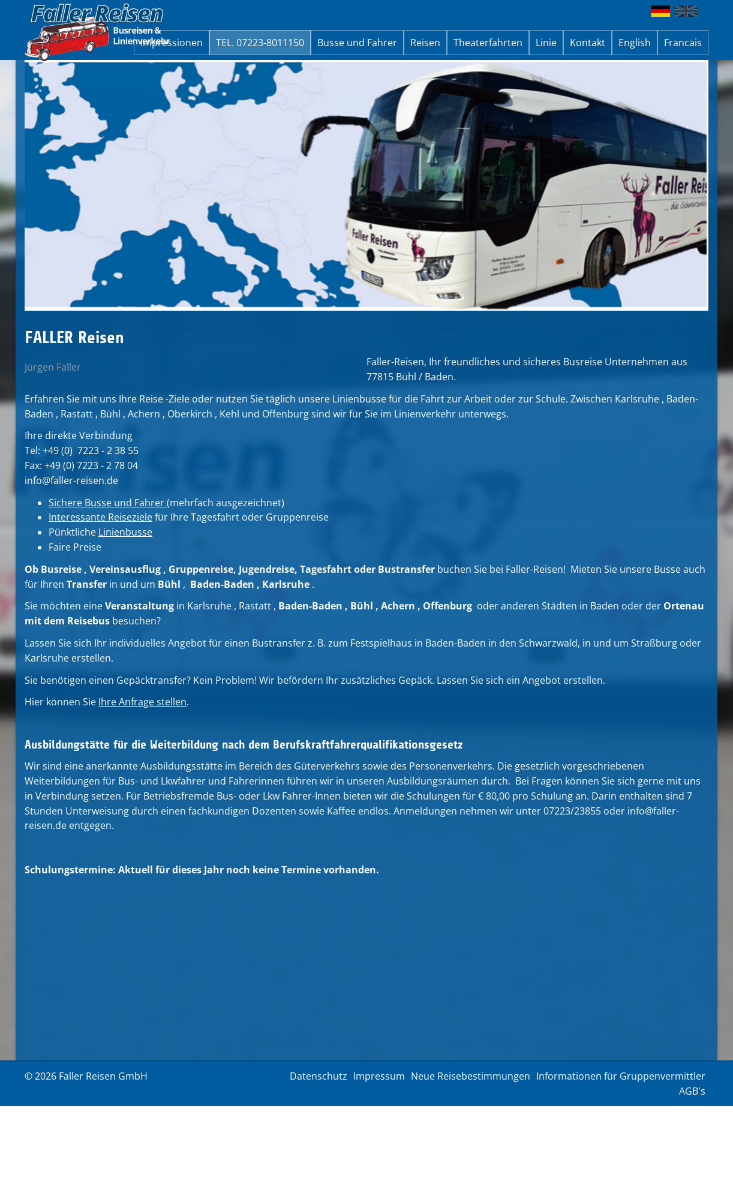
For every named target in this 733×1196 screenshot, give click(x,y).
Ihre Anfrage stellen (142, 701)
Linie (546, 42)
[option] (366, 185)
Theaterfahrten (487, 42)
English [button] (634, 42)
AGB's (692, 1091)
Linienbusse (125, 532)
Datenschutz (318, 1076)
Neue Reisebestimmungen (470, 1076)
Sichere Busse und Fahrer (108, 502)
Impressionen (171, 42)
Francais (683, 42)
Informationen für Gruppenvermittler (620, 1076)
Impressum (379, 1076)
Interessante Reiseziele (100, 517)
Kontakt (587, 42)
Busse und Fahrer (357, 42)
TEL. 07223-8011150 (260, 42)
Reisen (425, 42)
